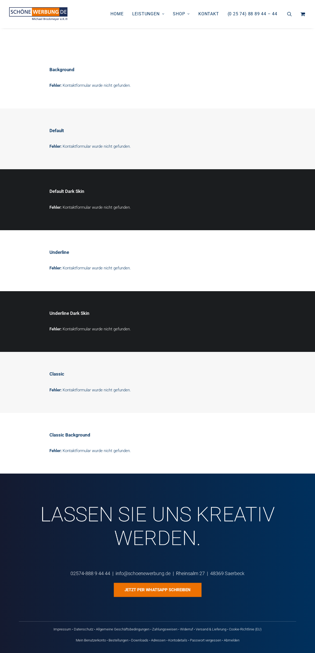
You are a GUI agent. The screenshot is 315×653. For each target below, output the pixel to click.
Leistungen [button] (148, 13)
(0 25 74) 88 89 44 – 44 (252, 13)
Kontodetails (177, 640)
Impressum (62, 629)
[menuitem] (117, 14)
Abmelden (231, 640)
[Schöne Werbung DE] (38, 14)
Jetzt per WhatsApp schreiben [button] (157, 590)
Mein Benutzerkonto (91, 640)
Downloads (139, 640)
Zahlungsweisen (164, 629)
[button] (293, 14)
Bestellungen (118, 640)
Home (116, 13)
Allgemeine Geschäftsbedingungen (122, 629)
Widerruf (186, 629)
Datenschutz (83, 629)
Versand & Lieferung (211, 629)
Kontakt (208, 13)
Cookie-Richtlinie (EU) (245, 629)
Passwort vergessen (205, 640)
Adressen (158, 640)
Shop (181, 13)
